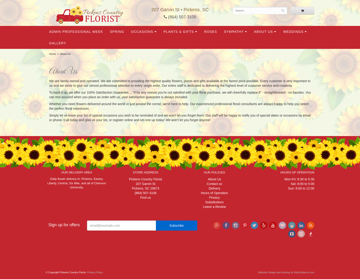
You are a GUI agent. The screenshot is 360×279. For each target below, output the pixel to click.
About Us (263, 31)
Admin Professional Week (76, 31)
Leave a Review (214, 207)
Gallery (57, 43)
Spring (117, 31)
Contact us (214, 184)
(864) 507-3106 (180, 17)
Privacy (214, 197)
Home (52, 54)
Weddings (293, 31)
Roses (210, 31)
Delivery (214, 188)
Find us (145, 197)
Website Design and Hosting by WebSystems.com (286, 272)
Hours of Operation (214, 193)
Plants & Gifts (178, 31)
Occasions (142, 31)
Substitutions (214, 202)
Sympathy (234, 31)
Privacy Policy (95, 272)
